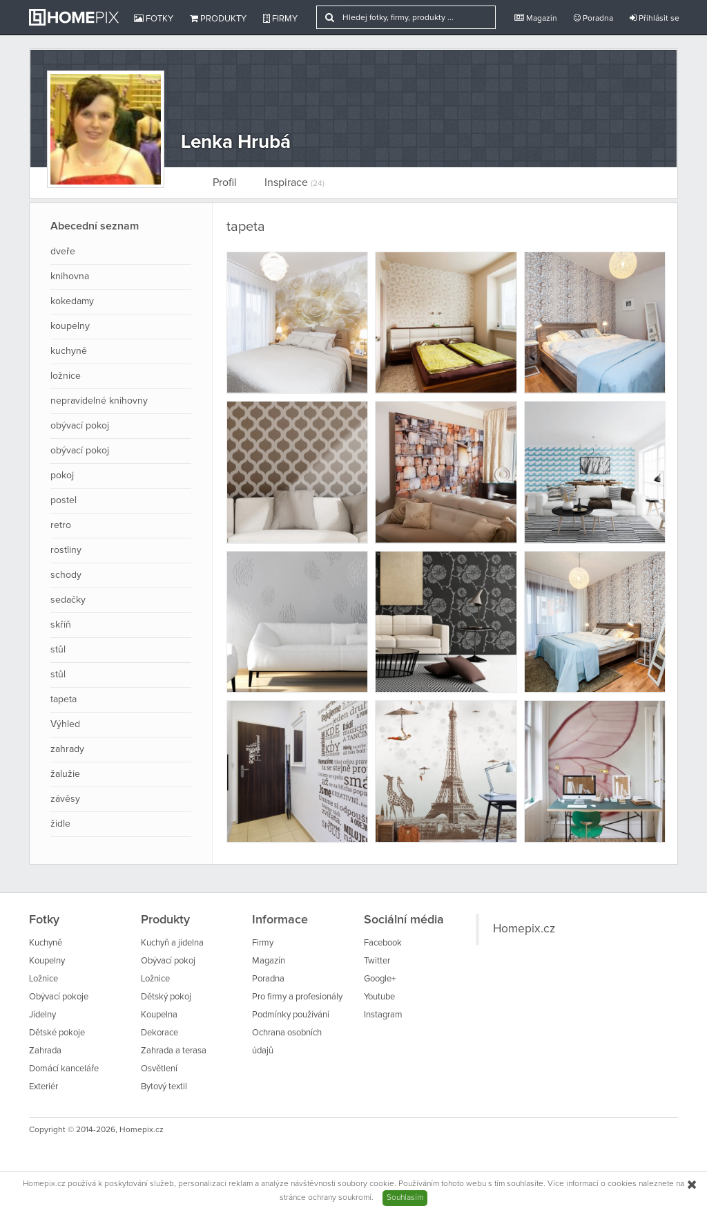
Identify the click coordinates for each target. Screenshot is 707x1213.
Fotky (153, 18)
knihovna (69, 276)
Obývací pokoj (168, 961)
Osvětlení (159, 1068)
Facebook (383, 943)
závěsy (65, 799)
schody (65, 575)
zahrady (67, 749)
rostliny (65, 550)
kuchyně (68, 351)
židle (60, 824)
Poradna (593, 18)
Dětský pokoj (166, 997)
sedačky (68, 600)
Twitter (377, 961)
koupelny (70, 326)
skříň (60, 625)
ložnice (65, 376)
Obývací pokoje (58, 997)
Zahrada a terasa (173, 1050)
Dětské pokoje (57, 1032)
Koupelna (159, 1014)
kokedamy (72, 301)
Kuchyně (45, 943)
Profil (225, 182)
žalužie (65, 774)
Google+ (380, 979)
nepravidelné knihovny (99, 401)
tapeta (63, 699)
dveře (62, 251)
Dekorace (159, 1032)
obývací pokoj (79, 426)
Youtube (379, 997)
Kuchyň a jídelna (172, 943)
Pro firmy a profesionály (297, 997)
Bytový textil (164, 1086)
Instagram (383, 1014)
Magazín (535, 18)
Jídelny (42, 1014)
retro (60, 525)
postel (63, 500)
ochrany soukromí (339, 1198)
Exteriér (43, 1086)
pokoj (62, 475)
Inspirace (294, 182)
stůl (58, 650)
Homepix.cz (524, 929)
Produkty (218, 18)
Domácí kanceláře (64, 1068)
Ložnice (43, 979)
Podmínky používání (290, 1014)
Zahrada (45, 1050)
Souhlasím (405, 1198)
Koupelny (47, 961)
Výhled (65, 724)
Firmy (280, 18)
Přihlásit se (654, 18)
